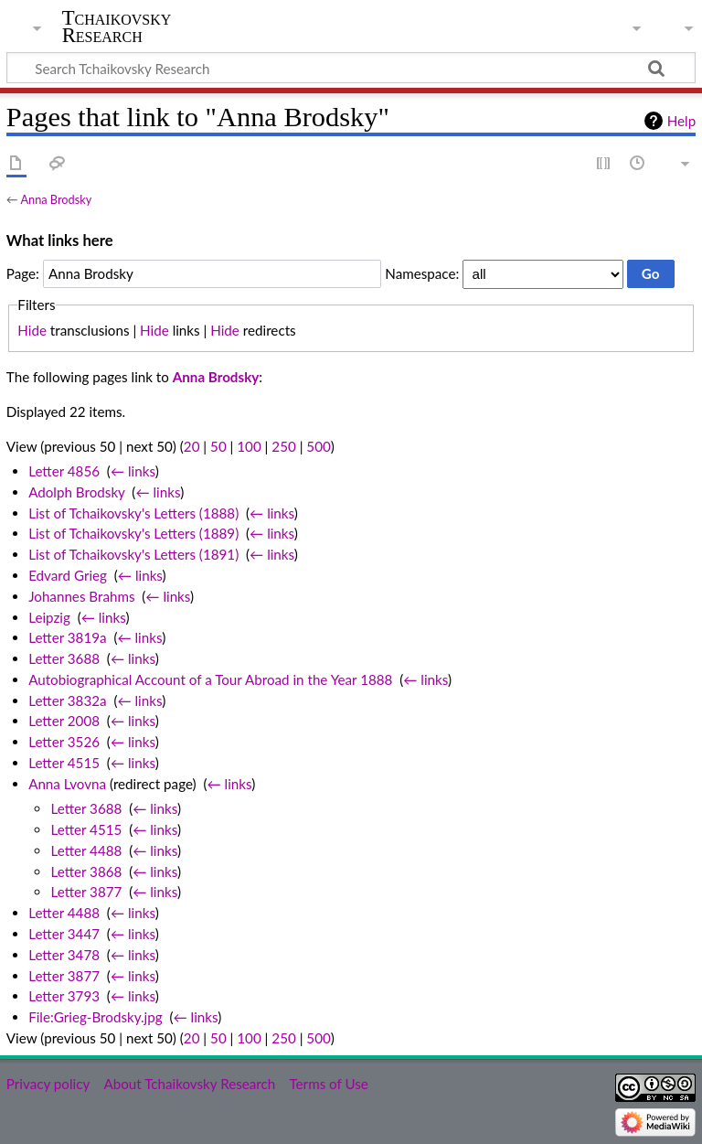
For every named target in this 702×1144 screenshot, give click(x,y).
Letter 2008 (64, 720)
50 (218, 446)
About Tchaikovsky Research (189, 1083)
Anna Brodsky (55, 199)
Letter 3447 (64, 933)
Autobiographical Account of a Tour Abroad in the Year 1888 (210, 679)
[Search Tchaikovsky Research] (351, 67)
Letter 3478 (64, 954)
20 (192, 446)
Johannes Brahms (81, 596)
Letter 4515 (64, 762)
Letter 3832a (67, 700)
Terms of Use (328, 1083)
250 (283, 446)
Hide (32, 330)
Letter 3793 (64, 996)
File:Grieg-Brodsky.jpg (95, 1017)
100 (249, 446)
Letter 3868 (86, 871)
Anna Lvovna (67, 783)
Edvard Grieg (67, 575)
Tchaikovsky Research (117, 26)
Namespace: (422, 273)
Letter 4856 (64, 471)
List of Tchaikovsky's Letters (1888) (133, 513)
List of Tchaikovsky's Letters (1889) (133, 533)
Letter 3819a (67, 637)
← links (133, 471)
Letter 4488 (86, 850)
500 (318, 446)
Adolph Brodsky (76, 492)
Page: (22, 273)
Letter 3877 (86, 891)
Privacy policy (48, 1083)
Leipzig (49, 617)
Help (681, 120)
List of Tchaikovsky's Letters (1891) (133, 554)
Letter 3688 (64, 658)
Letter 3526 (64, 741)
